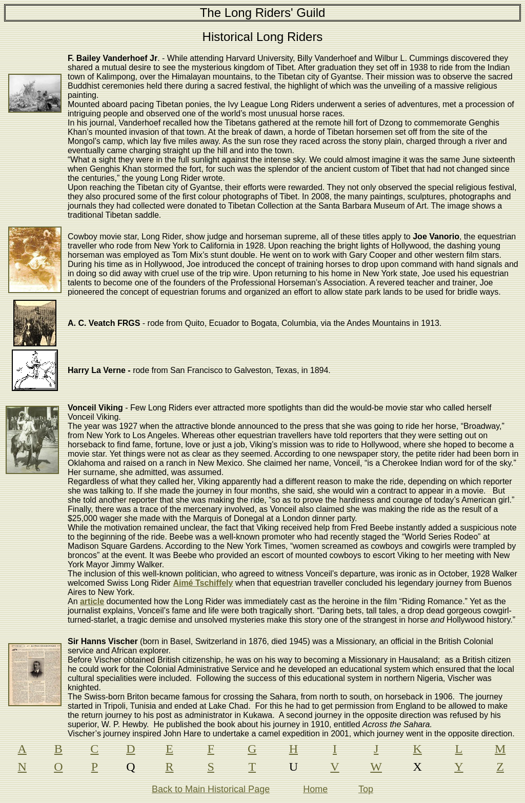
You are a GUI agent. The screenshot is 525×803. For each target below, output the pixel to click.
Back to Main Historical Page (211, 789)
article (92, 601)
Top (365, 789)
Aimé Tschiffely (203, 583)
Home (315, 789)
